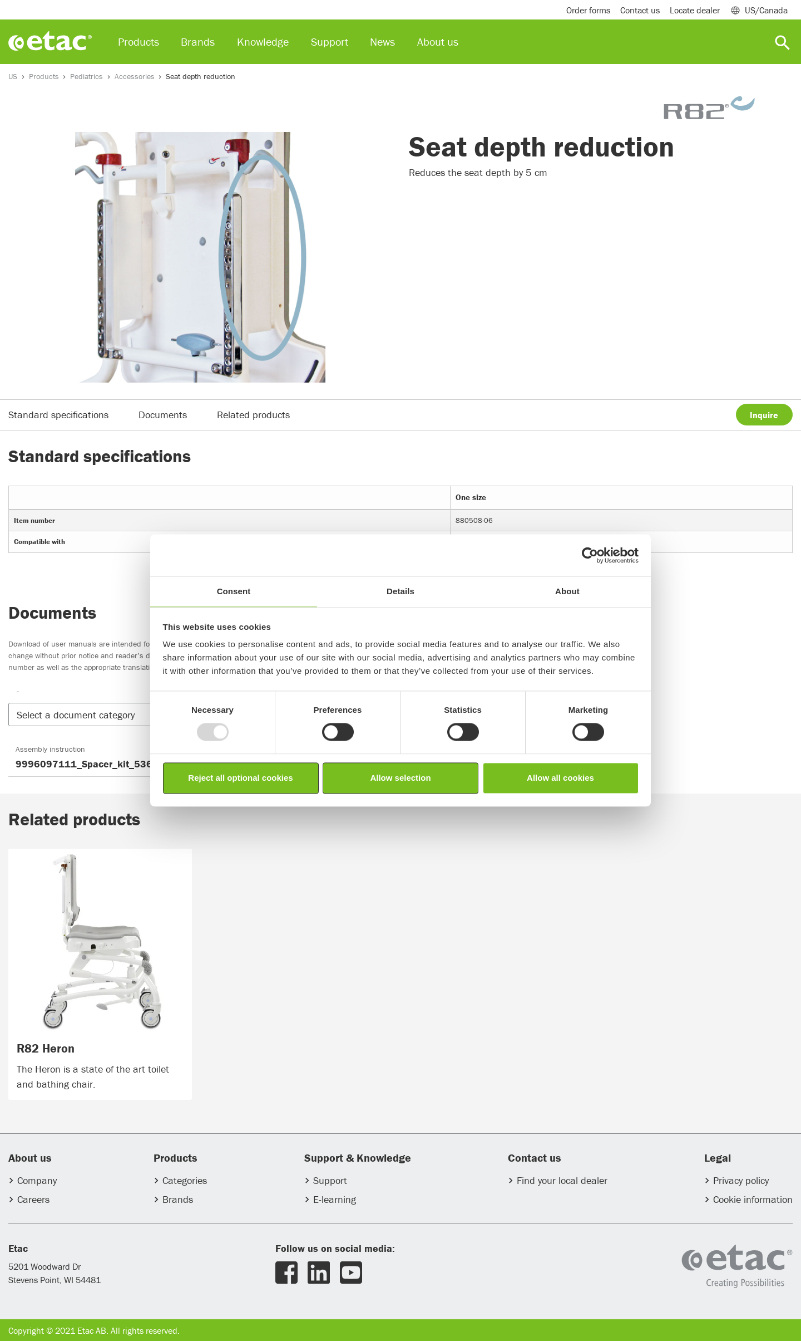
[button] (104, 715)
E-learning (334, 1199)
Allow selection (400, 777)
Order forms (588, 10)
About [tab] (567, 591)
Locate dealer (695, 10)
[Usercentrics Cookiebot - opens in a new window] (590, 555)
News (382, 41)
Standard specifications (58, 414)
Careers (33, 1199)
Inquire (764, 414)
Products (44, 76)
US (12, 76)
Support (330, 1180)
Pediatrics (86, 76)
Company (37, 1180)
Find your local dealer (562, 1180)
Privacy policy (741, 1180)
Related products (253, 414)
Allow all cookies (560, 777)
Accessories (135, 76)
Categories (184, 1180)
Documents (163, 414)
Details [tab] (400, 591)
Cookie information (753, 1199)
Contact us (640, 10)
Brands (177, 1199)
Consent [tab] (234, 591)
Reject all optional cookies (240, 777)
